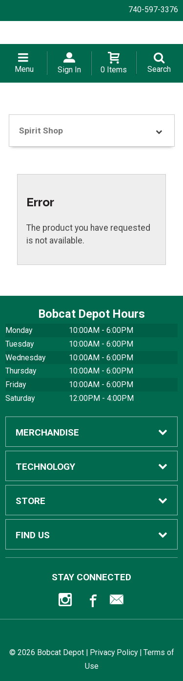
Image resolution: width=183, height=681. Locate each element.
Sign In (69, 69)
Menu (24, 69)
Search (159, 69)
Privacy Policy (114, 652)
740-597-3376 (153, 9)
